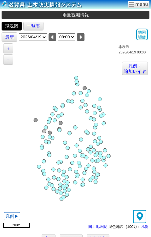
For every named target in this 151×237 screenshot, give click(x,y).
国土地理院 (97, 226)
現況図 (11, 26)
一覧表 (33, 26)
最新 (9, 37)
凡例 (144, 226)
